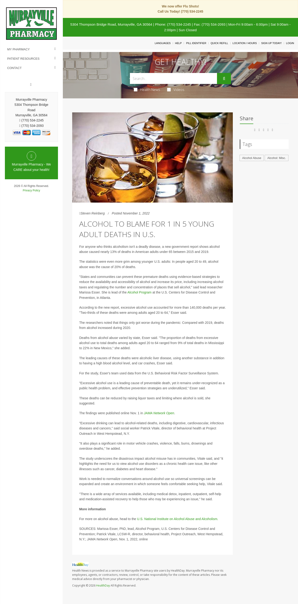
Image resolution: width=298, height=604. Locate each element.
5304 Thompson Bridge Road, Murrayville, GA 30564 (111, 24)
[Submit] (224, 78)
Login (290, 43)
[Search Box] (173, 78)
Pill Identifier (196, 43)
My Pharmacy (18, 49)
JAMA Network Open (159, 413)
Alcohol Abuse (251, 158)
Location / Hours (245, 43)
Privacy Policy (31, 190)
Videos (175, 89)
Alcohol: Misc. (276, 158)
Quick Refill (219, 43)
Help (178, 43)
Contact (14, 68)
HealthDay (103, 585)
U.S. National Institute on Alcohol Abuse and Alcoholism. (177, 519)
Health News (147, 89)
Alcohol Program (139, 292)
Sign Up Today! (271, 43)
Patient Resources (23, 58)
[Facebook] (31, 84)
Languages (162, 43)
